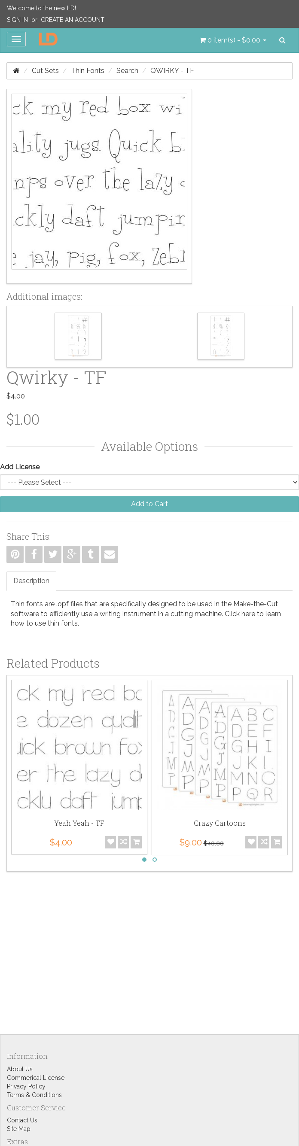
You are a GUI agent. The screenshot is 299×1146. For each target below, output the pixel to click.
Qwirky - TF (172, 71)
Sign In (17, 19)
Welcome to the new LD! (41, 8)
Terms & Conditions (34, 1094)
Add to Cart (149, 504)
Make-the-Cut (255, 604)
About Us (20, 1069)
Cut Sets (45, 71)
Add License (20, 467)
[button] (233, 40)
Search (127, 71)
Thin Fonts (87, 71)
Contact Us (22, 1120)
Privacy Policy (26, 1086)
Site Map (19, 1128)
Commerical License (35, 1077)
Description (31, 581)
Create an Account (72, 19)
